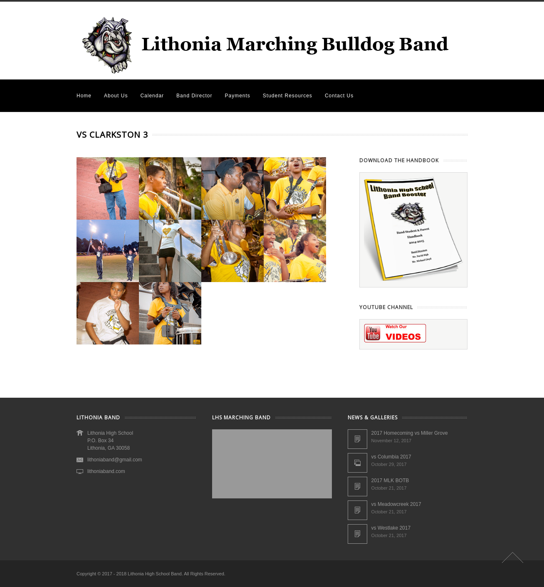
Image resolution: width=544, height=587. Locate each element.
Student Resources (287, 96)
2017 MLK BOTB (390, 480)
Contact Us (339, 96)
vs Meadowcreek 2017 (396, 504)
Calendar (152, 96)
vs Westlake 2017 (391, 528)
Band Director (194, 96)
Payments (237, 96)
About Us (116, 96)
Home (84, 96)
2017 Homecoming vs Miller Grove (409, 433)
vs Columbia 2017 (391, 457)
